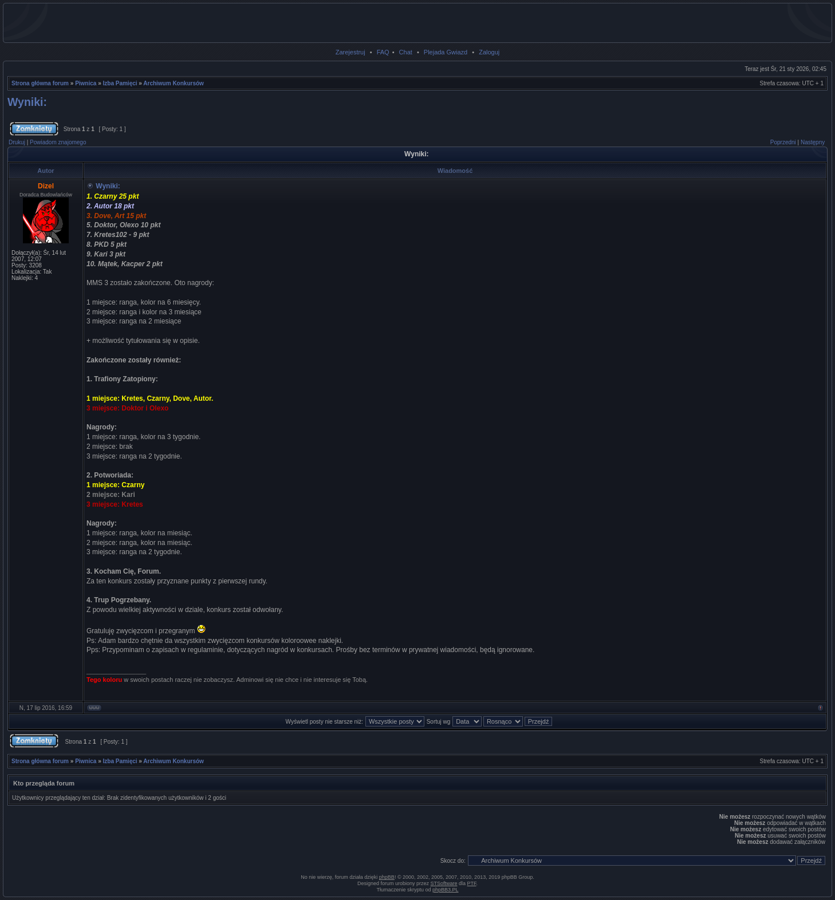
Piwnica (85, 83)
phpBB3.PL (445, 890)
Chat (405, 52)
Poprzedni (783, 142)
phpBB (387, 877)
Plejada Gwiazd (445, 52)
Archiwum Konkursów (173, 83)
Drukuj (17, 142)
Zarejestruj (350, 52)
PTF (471, 883)
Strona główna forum (40, 83)
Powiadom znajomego (58, 142)
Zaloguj (489, 52)
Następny (813, 142)
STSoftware (444, 883)
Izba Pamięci (120, 83)
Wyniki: (27, 102)
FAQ (383, 52)
